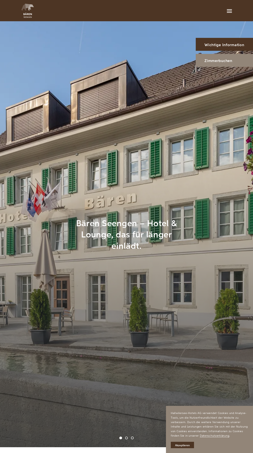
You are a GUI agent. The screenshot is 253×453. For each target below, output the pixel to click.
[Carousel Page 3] (132, 438)
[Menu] (229, 10)
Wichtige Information (224, 44)
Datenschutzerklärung (214, 435)
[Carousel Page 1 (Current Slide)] (120, 438)
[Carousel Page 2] (126, 438)
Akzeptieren (182, 445)
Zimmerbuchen (218, 60)
